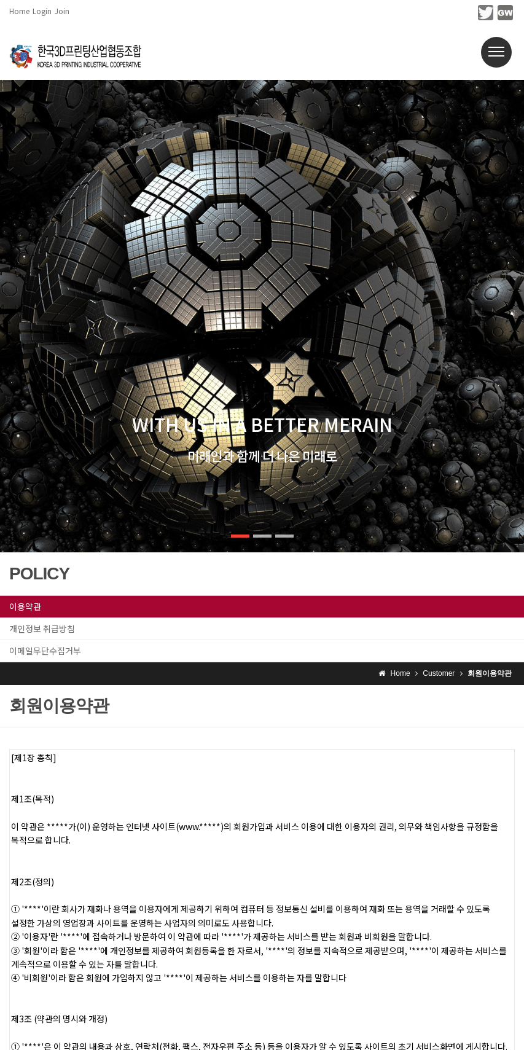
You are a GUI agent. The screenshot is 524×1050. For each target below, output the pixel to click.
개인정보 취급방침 (42, 628)
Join (62, 11)
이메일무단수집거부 (45, 650)
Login (42, 11)
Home (19, 11)
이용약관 (25, 606)
